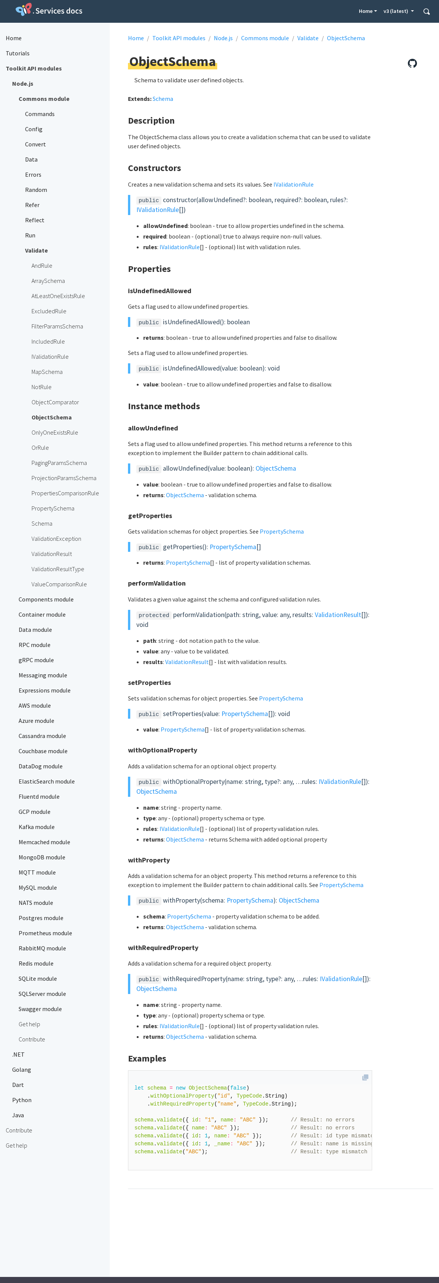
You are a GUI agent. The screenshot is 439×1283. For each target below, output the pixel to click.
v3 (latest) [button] (396, 11)
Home (366, 11)
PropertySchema (282, 531)
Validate (308, 38)
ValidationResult (338, 615)
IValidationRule (293, 184)
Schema (163, 98)
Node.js (223, 38)
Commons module (265, 38)
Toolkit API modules (178, 38)
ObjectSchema (346, 38)
